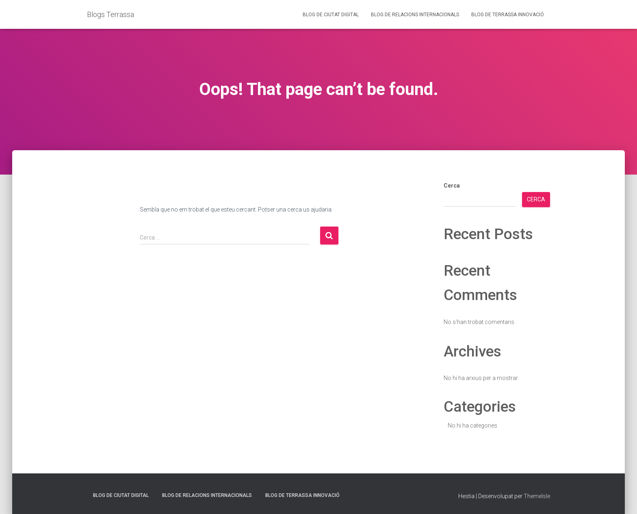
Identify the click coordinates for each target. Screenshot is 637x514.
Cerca (452, 185)
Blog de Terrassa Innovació (507, 14)
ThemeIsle (537, 496)
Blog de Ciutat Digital (331, 14)
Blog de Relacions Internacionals (415, 14)
